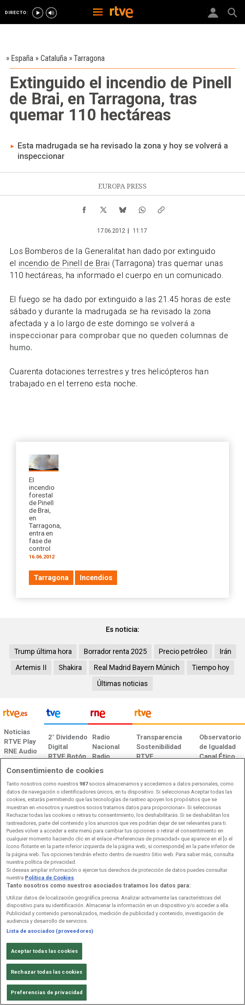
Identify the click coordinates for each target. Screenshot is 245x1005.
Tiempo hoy (210, 667)
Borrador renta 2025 (115, 651)
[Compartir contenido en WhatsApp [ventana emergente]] (142, 207)
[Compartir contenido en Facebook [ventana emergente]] (84, 207)
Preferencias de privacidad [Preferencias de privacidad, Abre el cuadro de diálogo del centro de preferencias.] (47, 992)
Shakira (70, 667)
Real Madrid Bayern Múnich (137, 667)
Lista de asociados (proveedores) (49, 931)
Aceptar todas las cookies (44, 951)
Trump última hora (43, 651)
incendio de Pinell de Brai (64, 263)
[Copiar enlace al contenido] (161, 207)
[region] (122, 881)
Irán (225, 651)
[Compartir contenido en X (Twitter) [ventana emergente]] (103, 207)
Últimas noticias (122, 683)
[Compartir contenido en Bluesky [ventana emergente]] (122, 207)
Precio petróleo (183, 651)
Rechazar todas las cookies (46, 972)
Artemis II (31, 667)
